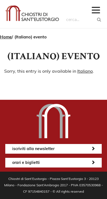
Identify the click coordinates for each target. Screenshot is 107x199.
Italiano (85, 71)
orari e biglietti (26, 162)
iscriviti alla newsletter (33, 148)
